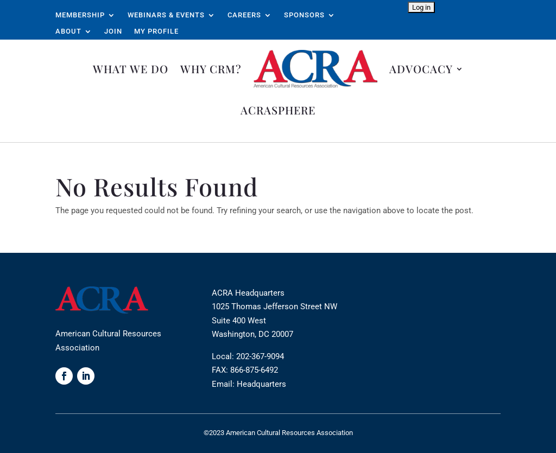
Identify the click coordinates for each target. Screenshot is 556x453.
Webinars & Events (166, 15)
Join (113, 31)
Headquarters (261, 384)
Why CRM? (211, 68)
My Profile (156, 31)
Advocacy (421, 68)
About (68, 31)
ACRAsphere (278, 110)
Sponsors (304, 15)
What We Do (130, 68)
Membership (80, 15)
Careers (244, 15)
